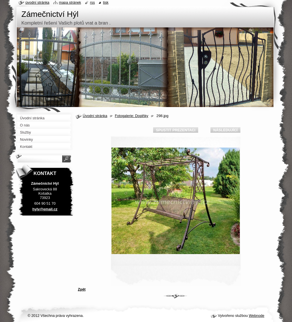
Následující (225, 130)
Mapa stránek (70, 2)
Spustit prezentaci (175, 130)
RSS (92, 2)
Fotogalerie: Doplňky (131, 116)
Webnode (256, 315)
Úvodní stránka (95, 116)
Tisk (105, 2)
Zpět (82, 289)
